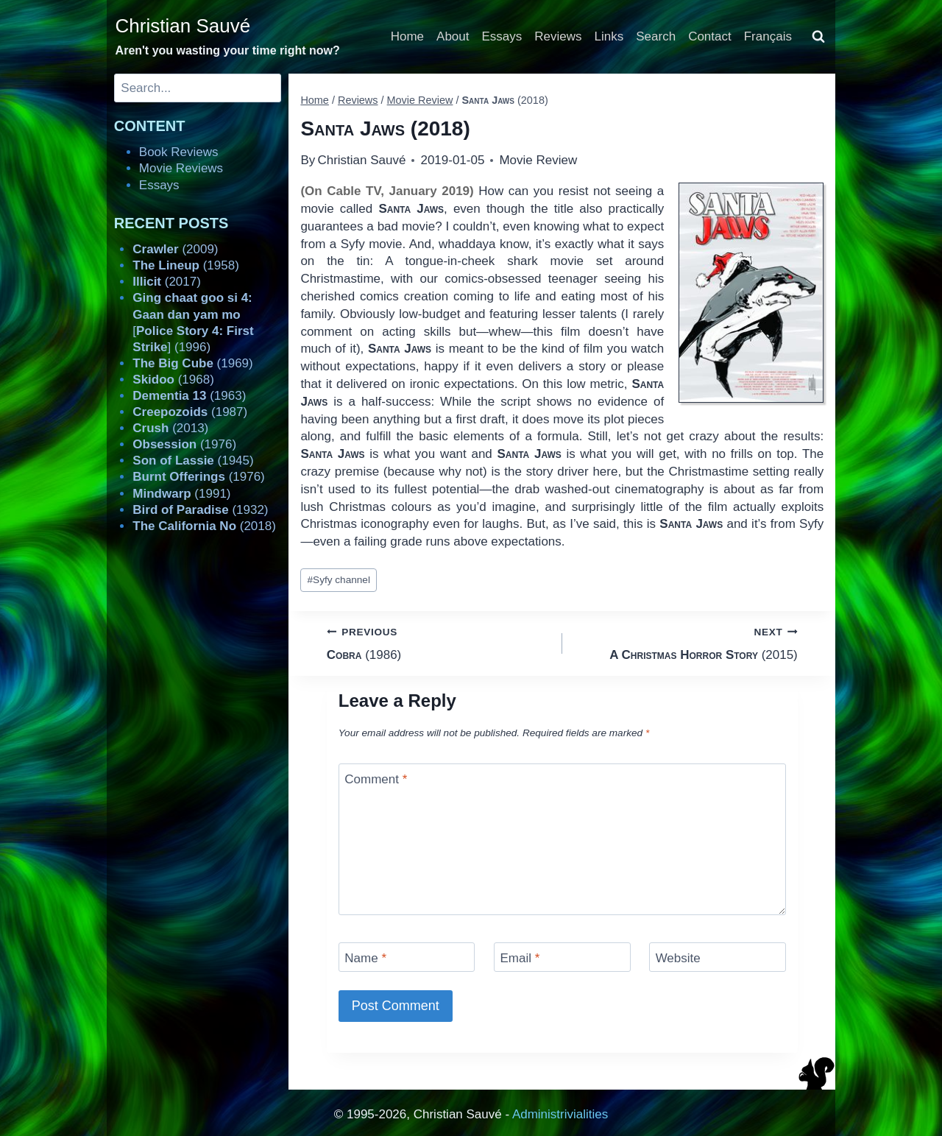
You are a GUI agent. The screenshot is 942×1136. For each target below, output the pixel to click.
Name (365, 958)
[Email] (562, 956)
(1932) (200, 510)
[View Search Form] (818, 37)
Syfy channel (339, 579)
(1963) (189, 396)
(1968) (173, 380)
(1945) (192, 461)
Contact (710, 36)
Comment (375, 779)
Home (407, 36)
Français (768, 36)
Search (656, 36)
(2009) (175, 249)
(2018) (204, 526)
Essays (502, 36)
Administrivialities (560, 1114)
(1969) (192, 363)
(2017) (166, 282)
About (452, 36)
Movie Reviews (181, 168)
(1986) (438, 642)
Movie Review (538, 160)
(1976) (184, 444)
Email (519, 958)
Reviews (557, 36)
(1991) (181, 494)
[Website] (717, 956)
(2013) (170, 428)
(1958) (185, 265)
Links (609, 36)
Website (678, 958)
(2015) (686, 642)
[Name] (407, 956)
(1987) (189, 412)
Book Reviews (179, 152)
